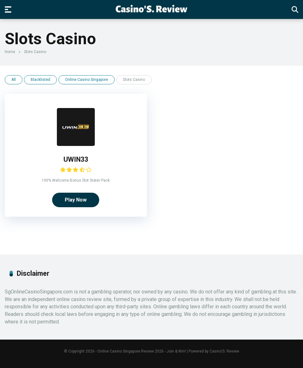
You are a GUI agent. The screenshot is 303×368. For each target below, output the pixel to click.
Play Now (76, 200)
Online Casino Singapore (86, 79)
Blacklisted (40, 79)
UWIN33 (76, 159)
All (13, 79)
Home (10, 52)
